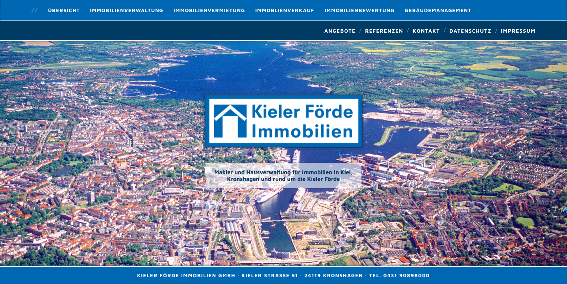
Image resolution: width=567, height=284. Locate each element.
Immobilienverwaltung (126, 10)
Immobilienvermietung (209, 10)
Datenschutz (470, 31)
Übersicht (64, 10)
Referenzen (384, 31)
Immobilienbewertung (359, 10)
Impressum (518, 31)
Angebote (340, 31)
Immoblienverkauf (284, 10)
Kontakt (426, 31)
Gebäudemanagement (438, 10)
